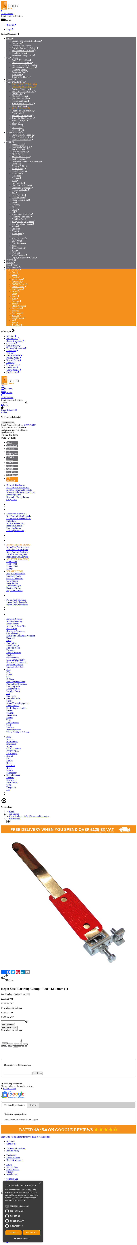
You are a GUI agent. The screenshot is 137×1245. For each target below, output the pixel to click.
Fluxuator (17, 178)
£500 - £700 (18, 127)
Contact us (12, 343)
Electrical (16, 164)
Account (6, 388)
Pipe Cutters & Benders (23, 214)
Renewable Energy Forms (23, 55)
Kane (15, 298)
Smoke (15, 231)
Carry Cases (18, 43)
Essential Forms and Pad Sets (25, 48)
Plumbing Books (20, 70)
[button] (22, 1238)
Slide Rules (17, 74)
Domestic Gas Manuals (22, 62)
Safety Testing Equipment (23, 221)
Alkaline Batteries (20, 152)
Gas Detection (18, 183)
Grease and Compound (22, 188)
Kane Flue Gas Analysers (23, 103)
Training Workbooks (21, 77)
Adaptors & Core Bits (22, 147)
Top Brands (12, 367)
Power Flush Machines (22, 140)
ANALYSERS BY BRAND (24, 84)
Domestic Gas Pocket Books (25, 65)
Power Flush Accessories (23, 135)
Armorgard (17, 282)
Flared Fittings (19, 168)
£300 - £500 (18, 125)
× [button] (40, 1184)
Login (10, 29)
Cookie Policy (13, 346)
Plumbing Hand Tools (22, 217)
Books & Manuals (15, 341)
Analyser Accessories (22, 89)
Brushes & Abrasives (21, 156)
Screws (15, 226)
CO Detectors (18, 94)
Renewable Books (20, 72)
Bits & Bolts (18, 154)
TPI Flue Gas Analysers (23, 115)
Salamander (17, 308)
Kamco (15, 296)
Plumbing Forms (20, 53)
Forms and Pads (14, 355)
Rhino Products (19, 306)
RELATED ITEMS (21, 108)
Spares (15, 236)
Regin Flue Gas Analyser (23, 111)
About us (11, 336)
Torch (15, 250)
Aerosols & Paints (20, 149)
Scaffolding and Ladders (23, 224)
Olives (15, 209)
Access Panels (18, 144)
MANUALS (11, 58)
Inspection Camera (20, 101)
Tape (14, 246)
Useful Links (13, 372)
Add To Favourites (9, 1027)
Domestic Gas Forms (21, 46)
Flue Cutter (17, 173)
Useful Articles (13, 370)
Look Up (38, 1073)
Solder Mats (18, 233)
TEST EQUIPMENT (15, 82)
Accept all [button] (13, 1233)
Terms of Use (13, 365)
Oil (14, 207)
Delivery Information (16, 348)
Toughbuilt (17, 325)
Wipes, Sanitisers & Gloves (24, 258)
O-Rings (16, 205)
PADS (9, 38)
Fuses (15, 180)
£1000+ (16, 123)
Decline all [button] (31, 1233)
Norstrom (16, 301)
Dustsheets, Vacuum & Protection (27, 161)
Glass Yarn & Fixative (22, 185)
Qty (26, 1022)
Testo (15, 323)
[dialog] (23, 1211)
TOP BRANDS (13, 270)
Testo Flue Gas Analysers (23, 118)
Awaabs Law (13, 338)
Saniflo (15, 311)
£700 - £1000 (18, 130)
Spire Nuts (17, 241)
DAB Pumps (18, 289)
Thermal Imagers (20, 120)
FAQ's (10, 353)
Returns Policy (13, 360)
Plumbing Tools (19, 219)
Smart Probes (18, 113)
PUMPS (9, 262)
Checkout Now (8, 423)
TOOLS (9, 142)
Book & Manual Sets (21, 60)
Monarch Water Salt (21, 200)
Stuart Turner (18, 318)
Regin (15, 303)
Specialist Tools (19, 238)
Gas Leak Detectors (21, 99)
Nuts (14, 202)
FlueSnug (16, 176)
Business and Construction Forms (27, 41)
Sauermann (17, 313)
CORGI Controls (20, 284)
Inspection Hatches (21, 190)
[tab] (14, 1105)
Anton (15, 274)
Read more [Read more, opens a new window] (21, 1200)
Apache (16, 277)
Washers (16, 253)
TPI (14, 320)
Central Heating (19, 159)
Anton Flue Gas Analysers (24, 91)
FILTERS (10, 260)
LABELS (10, 79)
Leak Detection (19, 195)
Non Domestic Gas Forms (24, 50)
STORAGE (11, 265)
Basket (6, 392)
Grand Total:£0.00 (9, 410)
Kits (14, 193)
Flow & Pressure (20, 171)
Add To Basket (8, 1025)
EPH (14, 294)
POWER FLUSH (13, 132)
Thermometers (19, 248)
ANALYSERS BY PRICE (24, 87)
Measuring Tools (20, 106)
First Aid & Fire (19, 166)
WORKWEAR (12, 267)
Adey (15, 272)
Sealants (16, 229)
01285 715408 (7, 13)
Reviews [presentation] (33, 1105)
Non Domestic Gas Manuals (24, 67)
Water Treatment (20, 255)
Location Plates (19, 197)
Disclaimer (12, 350)
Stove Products (19, 243)
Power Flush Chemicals (23, 137)
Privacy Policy (13, 358)
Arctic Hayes (18, 279)
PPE (14, 212)
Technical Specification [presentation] (14, 1105)
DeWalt (16, 291)
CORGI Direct (19, 286)
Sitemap (10, 362)
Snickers (16, 315)
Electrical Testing (20, 96)
